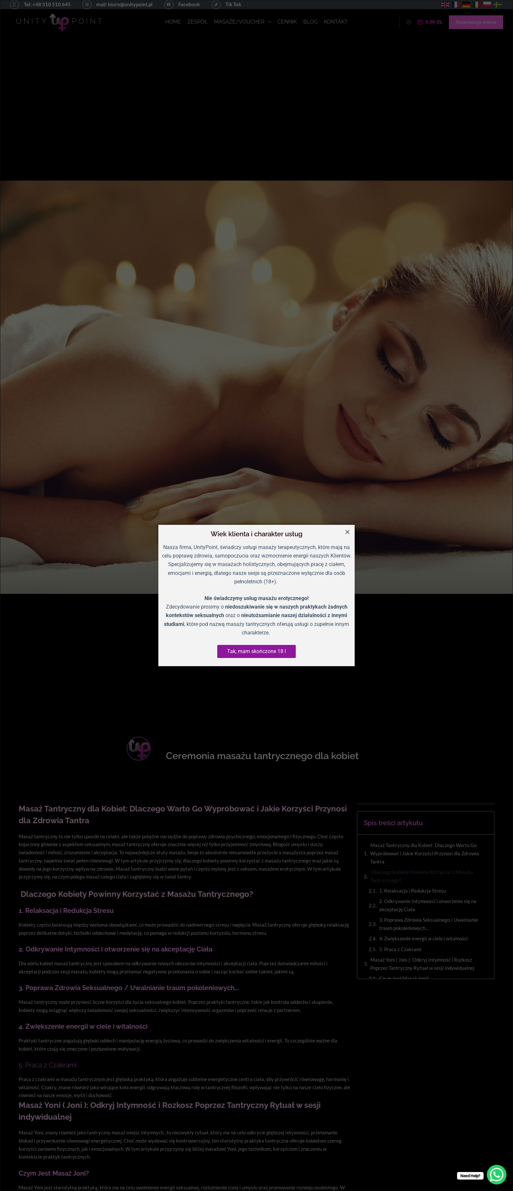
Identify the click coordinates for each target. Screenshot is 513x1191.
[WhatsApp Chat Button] (496, 1174)
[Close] (347, 532)
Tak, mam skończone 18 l (256, 651)
